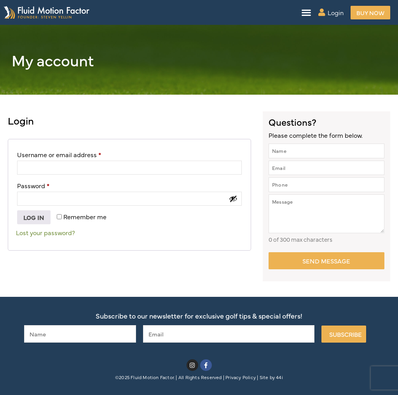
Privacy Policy (240, 377)
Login (336, 12)
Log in (33, 217)
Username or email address (72, 153)
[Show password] (233, 198)
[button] (306, 12)
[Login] (322, 12)
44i (279, 377)
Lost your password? (45, 232)
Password (46, 184)
